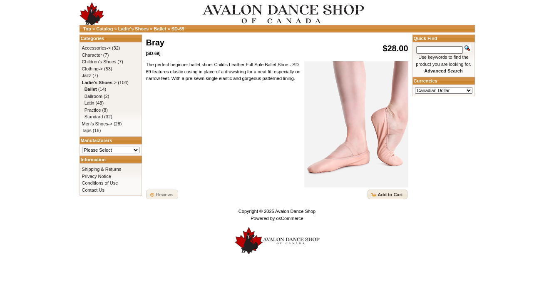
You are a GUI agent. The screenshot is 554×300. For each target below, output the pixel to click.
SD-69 (177, 28)
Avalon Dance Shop (295, 211)
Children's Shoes (99, 61)
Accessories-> (96, 47)
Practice (92, 110)
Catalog (104, 28)
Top (87, 28)
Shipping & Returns (102, 169)
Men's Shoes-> (97, 123)
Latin (89, 102)
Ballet (160, 28)
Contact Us (93, 190)
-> (99, 82)
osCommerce (289, 218)
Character (92, 55)
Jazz (87, 75)
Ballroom (93, 96)
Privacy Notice (96, 176)
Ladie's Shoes (133, 28)
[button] (387, 194)
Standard (93, 116)
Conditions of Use (100, 182)
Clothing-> (92, 68)
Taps (87, 130)
